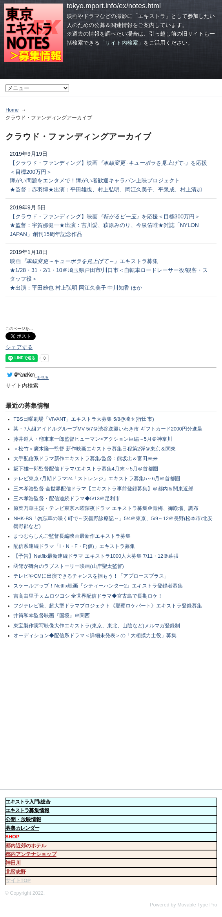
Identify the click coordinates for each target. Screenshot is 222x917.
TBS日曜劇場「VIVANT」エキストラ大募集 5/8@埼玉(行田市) (83, 419)
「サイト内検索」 (122, 43)
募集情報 (27, 810)
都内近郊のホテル (25, 846)
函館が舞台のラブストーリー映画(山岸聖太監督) (68, 566)
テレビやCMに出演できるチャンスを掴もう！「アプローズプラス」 (91, 576)
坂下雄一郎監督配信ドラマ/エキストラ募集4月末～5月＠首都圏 (85, 469)
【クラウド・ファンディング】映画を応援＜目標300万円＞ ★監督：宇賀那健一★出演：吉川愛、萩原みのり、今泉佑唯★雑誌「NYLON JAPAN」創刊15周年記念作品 (105, 225)
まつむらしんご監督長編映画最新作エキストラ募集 (72, 536)
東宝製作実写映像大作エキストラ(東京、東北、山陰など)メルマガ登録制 (96, 626)
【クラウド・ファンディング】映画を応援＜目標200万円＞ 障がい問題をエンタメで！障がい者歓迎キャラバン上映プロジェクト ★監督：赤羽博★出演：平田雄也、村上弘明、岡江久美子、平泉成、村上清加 (108, 176)
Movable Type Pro (197, 905)
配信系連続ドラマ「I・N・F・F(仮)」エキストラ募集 (74, 546)
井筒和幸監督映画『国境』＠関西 (51, 615)
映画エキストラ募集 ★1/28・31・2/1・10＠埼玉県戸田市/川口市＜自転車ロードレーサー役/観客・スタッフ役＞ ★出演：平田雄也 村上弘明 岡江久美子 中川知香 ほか (109, 274)
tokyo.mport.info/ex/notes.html (114, 6)
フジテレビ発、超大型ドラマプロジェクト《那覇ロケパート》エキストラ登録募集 (107, 606)
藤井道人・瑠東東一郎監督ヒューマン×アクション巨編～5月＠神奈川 (92, 439)
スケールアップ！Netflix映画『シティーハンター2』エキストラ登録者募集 (98, 586)
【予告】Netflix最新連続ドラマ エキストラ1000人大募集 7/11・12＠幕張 (95, 556)
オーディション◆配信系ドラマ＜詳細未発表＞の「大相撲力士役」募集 (95, 635)
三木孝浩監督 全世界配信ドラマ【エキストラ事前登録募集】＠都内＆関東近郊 (103, 489)
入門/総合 (28, 802)
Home (12, 110)
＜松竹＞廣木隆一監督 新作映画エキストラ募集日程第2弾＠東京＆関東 (94, 449)
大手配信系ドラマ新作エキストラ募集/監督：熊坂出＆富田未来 (85, 458)
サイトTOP (18, 880)
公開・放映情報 (23, 819)
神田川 (13, 863)
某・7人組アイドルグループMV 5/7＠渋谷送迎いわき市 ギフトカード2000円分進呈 (107, 429)
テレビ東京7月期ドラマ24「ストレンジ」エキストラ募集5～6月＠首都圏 (96, 478)
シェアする (19, 347)
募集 (22, 828)
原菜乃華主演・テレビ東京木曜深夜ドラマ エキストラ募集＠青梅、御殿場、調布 (105, 508)
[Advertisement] (111, 715)
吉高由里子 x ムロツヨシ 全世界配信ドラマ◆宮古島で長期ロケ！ (88, 596)
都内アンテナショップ (30, 854)
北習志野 (15, 872)
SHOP (12, 837)
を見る (27, 377)
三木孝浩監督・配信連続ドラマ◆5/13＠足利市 (66, 498)
